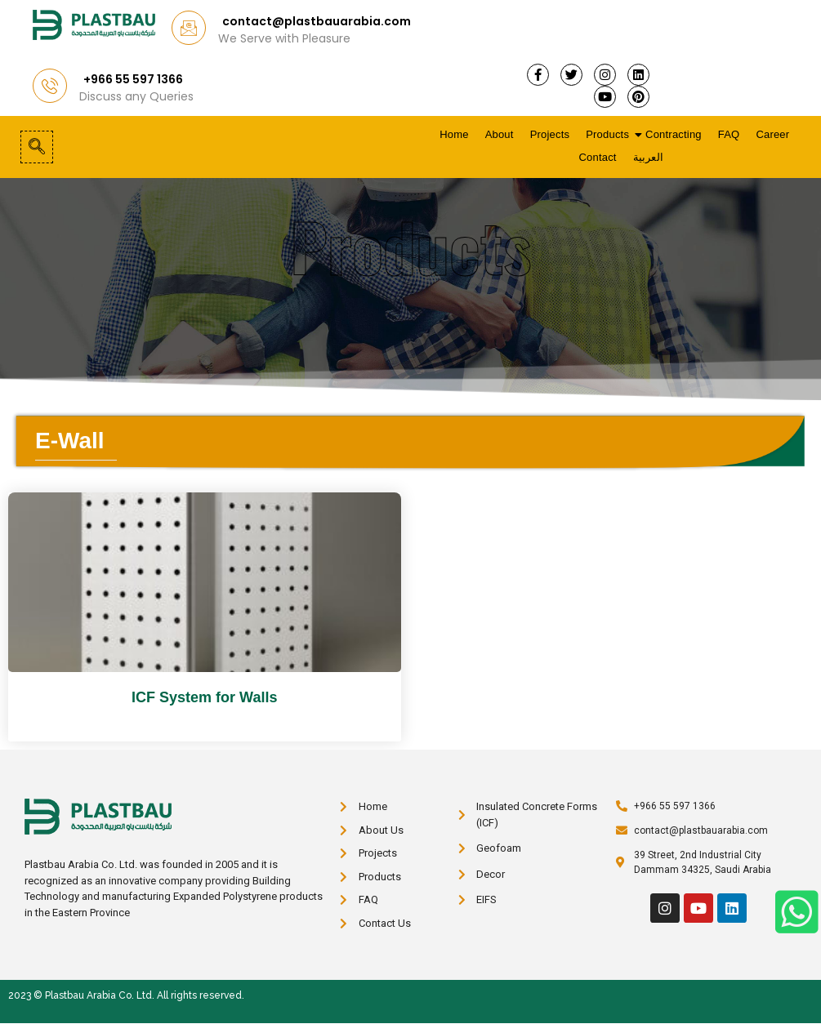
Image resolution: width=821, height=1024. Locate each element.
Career (772, 134)
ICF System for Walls (204, 697)
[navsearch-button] (36, 147)
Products (608, 134)
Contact (597, 157)
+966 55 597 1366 (133, 79)
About (499, 134)
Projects (550, 134)
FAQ (729, 134)
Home (454, 134)
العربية (648, 157)
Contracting (673, 134)
